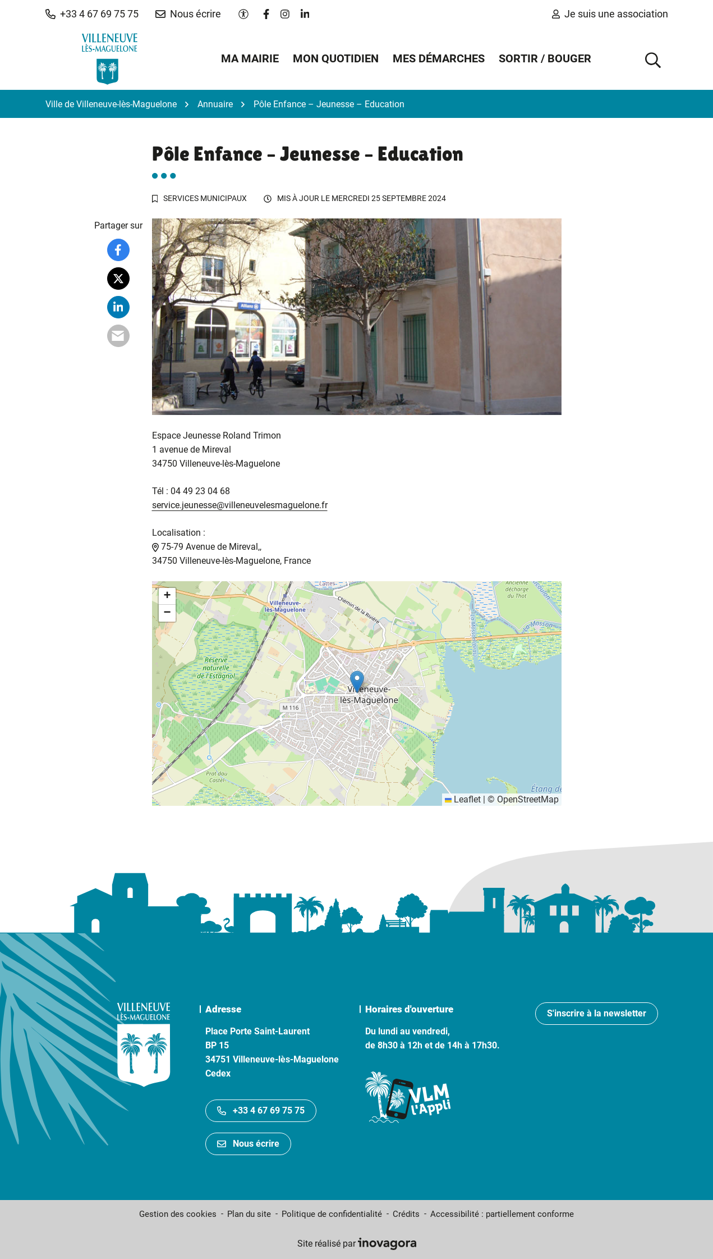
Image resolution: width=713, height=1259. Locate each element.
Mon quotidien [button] (336, 58)
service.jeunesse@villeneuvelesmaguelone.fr (240, 505)
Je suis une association (610, 14)
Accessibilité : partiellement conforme (502, 1214)
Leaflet (463, 799)
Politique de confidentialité (332, 1214)
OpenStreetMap (528, 799)
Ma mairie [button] (250, 58)
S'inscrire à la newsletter (596, 1013)
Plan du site (249, 1214)
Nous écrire (248, 1143)
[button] (92, 14)
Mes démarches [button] (439, 58)
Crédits (406, 1214)
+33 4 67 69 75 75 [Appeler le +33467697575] (261, 1110)
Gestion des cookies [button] (178, 1214)
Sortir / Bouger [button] (545, 58)
